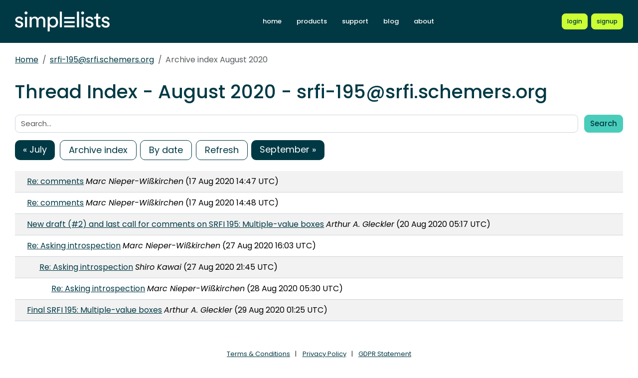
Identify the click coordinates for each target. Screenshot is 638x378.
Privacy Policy (324, 354)
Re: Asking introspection (74, 245)
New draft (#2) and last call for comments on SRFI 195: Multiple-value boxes (175, 224)
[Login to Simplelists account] (575, 21)
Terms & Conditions (258, 354)
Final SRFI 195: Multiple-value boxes (94, 310)
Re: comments (55, 181)
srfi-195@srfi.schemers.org (102, 59)
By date (166, 150)
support (355, 21)
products (312, 21)
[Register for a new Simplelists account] (607, 21)
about (424, 21)
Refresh (222, 150)
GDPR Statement (384, 354)
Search (603, 123)
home (272, 21)
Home (26, 59)
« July (35, 149)
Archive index (98, 150)
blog (391, 21)
